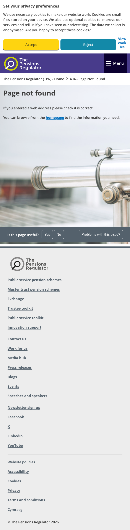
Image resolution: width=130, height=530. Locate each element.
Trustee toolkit (20, 308)
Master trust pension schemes (34, 289)
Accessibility (18, 471)
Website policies (21, 462)
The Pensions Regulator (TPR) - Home (33, 79)
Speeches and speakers (27, 396)
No (59, 234)
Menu (118, 63)
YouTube (15, 445)
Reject (88, 44)
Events (13, 386)
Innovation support (24, 327)
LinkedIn (15, 436)
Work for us (18, 348)
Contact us (17, 339)
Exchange (16, 298)
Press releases (20, 367)
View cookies (122, 43)
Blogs (12, 377)
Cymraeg (15, 509)
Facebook (16, 417)
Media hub (17, 358)
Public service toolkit (26, 317)
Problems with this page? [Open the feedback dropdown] (100, 234)
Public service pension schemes (35, 280)
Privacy (14, 490)
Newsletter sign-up (24, 407)
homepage (55, 117)
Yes (47, 234)
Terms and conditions (26, 500)
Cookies (14, 481)
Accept (31, 44)
